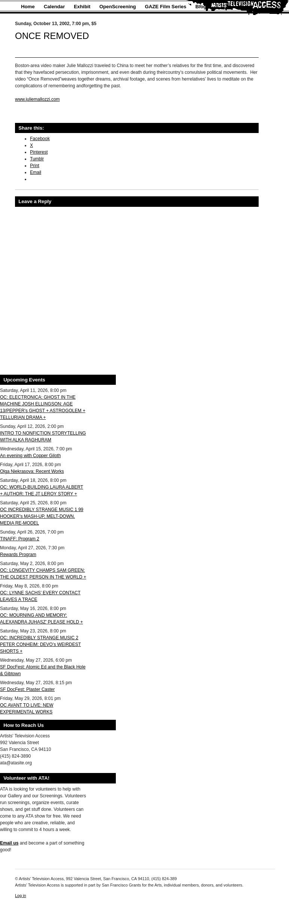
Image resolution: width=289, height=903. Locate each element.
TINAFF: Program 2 (19, 538)
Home (28, 6)
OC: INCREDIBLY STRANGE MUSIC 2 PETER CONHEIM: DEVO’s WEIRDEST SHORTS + (40, 644)
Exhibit (82, 6)
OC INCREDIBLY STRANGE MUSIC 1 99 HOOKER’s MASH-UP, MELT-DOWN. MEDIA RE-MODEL (41, 516)
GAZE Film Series (166, 6)
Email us (9, 843)
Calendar (54, 6)
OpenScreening (117, 6)
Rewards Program (18, 554)
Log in (20, 895)
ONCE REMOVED (52, 36)
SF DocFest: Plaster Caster (27, 689)
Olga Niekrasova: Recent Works (32, 471)
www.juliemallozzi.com (37, 99)
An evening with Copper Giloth (30, 455)
